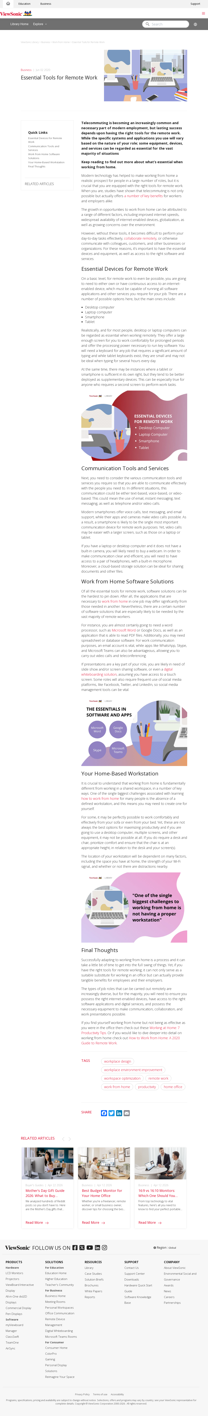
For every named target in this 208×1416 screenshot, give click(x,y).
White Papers (93, 1291)
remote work (158, 1078)
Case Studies (93, 1274)
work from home (115, 601)
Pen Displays (14, 1314)
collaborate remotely (140, 238)
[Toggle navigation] (203, 13)
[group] (47, 1191)
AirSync (10, 1348)
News (167, 1291)
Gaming (50, 1359)
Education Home (56, 1273)
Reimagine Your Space (60, 1377)
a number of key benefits (143, 196)
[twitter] (82, 1248)
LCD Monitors (14, 1273)
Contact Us (131, 1268)
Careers (169, 1297)
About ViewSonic (175, 1268)
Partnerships (172, 1303)
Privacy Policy (82, 1394)
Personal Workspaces (59, 1308)
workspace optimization (122, 1078)
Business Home (55, 1296)
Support (195, 3)
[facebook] (75, 1248)
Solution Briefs (94, 1279)
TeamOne (12, 1342)
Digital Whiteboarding (59, 1331)
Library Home (19, 24)
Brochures (92, 1285)
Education (24, 3)
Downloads (131, 1279)
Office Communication (59, 1313)
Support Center (134, 1274)
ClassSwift (12, 1337)
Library (89, 1268)
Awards (169, 1285)
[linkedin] (98, 1248)
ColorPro (51, 1354)
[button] (63, 1139)
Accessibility (117, 1394)
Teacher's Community (59, 1285)
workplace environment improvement (133, 1070)
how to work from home (100, 798)
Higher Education (56, 1279)
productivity (147, 1086)
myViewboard (14, 1325)
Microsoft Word (124, 630)
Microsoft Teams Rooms (61, 1337)
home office (173, 1086)
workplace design (117, 1061)
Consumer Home (56, 1348)
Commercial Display (18, 1308)
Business (45, 3)
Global (172, 1247)
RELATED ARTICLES (39, 184)
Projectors (12, 1279)
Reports (90, 1297)
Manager (11, 1331)
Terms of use (100, 1394)
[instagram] (105, 1248)
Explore (40, 24)
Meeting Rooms (55, 1302)
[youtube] (90, 1248)
